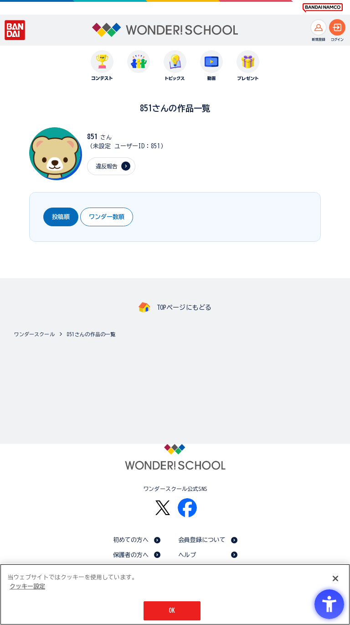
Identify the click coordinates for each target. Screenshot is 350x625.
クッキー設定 (27, 586)
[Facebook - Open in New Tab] (187, 507)
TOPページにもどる (184, 307)
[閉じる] (335, 578)
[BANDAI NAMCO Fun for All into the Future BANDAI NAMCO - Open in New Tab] (323, 7)
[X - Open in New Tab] (162, 508)
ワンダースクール (34, 334)
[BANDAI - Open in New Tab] (15, 30)
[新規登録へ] (318, 27)
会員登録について (202, 540)
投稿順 (61, 217)
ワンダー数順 (106, 217)
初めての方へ (131, 540)
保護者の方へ (131, 555)
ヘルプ (187, 555)
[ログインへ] (337, 27)
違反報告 (107, 166)
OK (172, 611)
